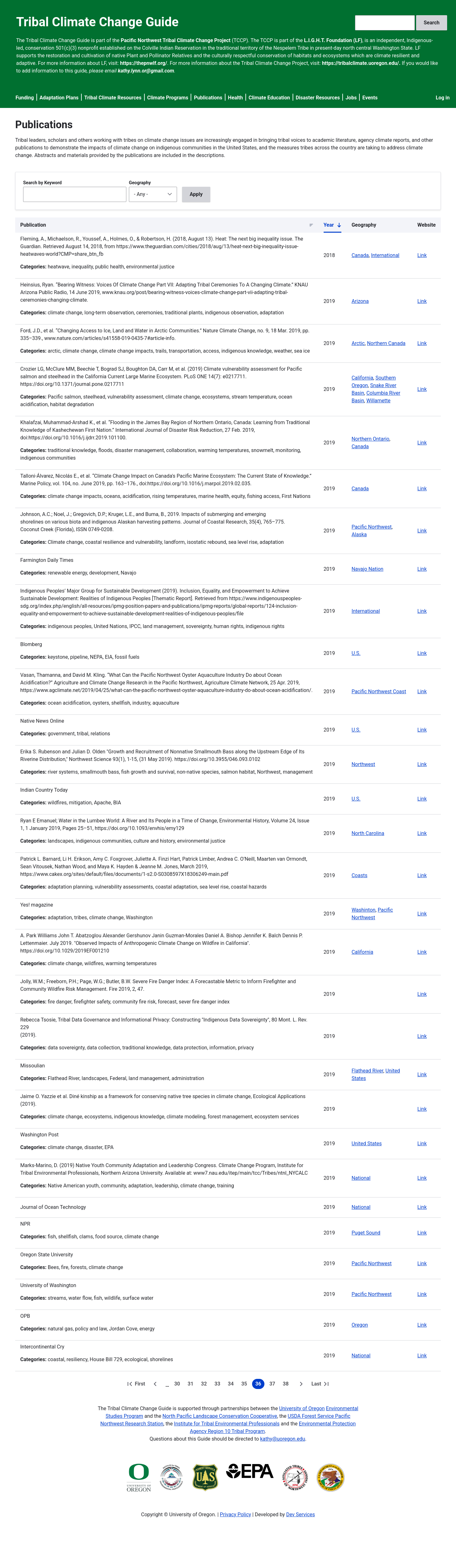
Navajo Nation (367, 569)
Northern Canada (386, 343)
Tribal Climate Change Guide (97, 22)
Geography (140, 182)
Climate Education (269, 98)
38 (287, 1385)
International (385, 255)
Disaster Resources (318, 98)
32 (205, 1385)
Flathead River (367, 1071)
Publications (208, 98)
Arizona (360, 301)
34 (232, 1385)
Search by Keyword (42, 182)
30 (178, 1385)
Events (369, 98)
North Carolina (368, 833)
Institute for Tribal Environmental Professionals (226, 1424)
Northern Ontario (370, 439)
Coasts (359, 875)
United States (367, 1144)
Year (332, 226)
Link (422, 255)
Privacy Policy (235, 1515)
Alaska (359, 534)
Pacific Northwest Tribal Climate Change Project (176, 40)
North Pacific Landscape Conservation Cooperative (219, 1416)
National (361, 1178)
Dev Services (300, 1515)
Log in (443, 98)
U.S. (356, 653)
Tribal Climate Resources (113, 98)
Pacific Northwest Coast (379, 691)
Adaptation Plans (59, 98)
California (362, 378)
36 (259, 1385)
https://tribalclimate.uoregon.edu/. (361, 63)
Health (235, 98)
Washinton (363, 910)
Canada (360, 255)
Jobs (351, 98)
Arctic (358, 343)
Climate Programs (167, 98)
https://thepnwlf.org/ (143, 63)
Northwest (363, 764)
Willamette (378, 401)
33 (218, 1385)
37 (273, 1385)
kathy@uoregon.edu (282, 1439)
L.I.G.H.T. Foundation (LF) (333, 40)
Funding (25, 98)
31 (192, 1385)
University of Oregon (302, 1408)
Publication (33, 225)
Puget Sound (366, 1233)
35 (245, 1385)
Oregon (360, 1325)
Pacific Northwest (372, 527)
